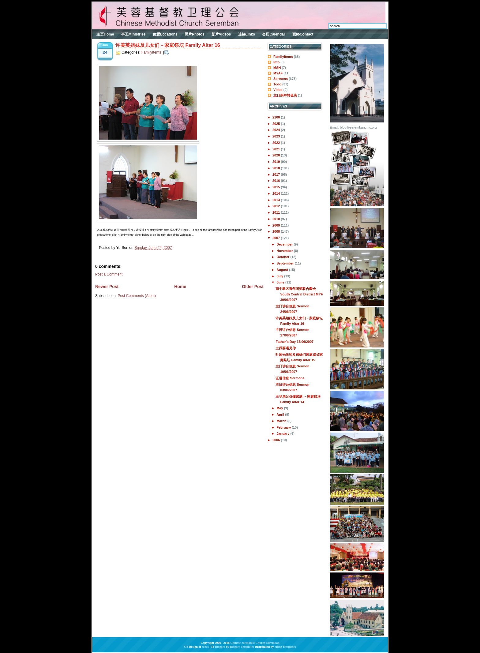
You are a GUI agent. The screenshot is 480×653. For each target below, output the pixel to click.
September (285, 263)
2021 (276, 149)
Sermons (280, 79)
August (282, 270)
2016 (276, 180)
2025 (276, 124)
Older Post (253, 286)
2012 (276, 206)
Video (278, 90)
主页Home (105, 34)
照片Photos (194, 34)
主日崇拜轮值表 (285, 95)
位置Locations (165, 34)
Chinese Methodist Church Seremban (254, 642)
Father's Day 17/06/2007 (294, 341)
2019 (276, 161)
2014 (276, 193)
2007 (276, 238)
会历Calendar (273, 34)
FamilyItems (151, 52)
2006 (276, 440)
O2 (186, 646)
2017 (276, 174)
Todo (277, 84)
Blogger (220, 646)
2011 (276, 212)
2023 (276, 136)
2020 (276, 155)
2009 (276, 225)
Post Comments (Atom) (137, 296)
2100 (276, 117)
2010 (276, 219)
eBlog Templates (285, 646)
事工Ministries (133, 34)
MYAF (278, 73)
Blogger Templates (242, 646)
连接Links (246, 34)
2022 (276, 142)
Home (180, 286)
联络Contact (302, 34)
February (284, 427)
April (280, 414)
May (280, 408)
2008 (276, 231)
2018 (276, 168)
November (285, 251)
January (283, 433)
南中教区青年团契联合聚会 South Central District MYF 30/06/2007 (299, 294)
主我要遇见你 (286, 348)
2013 (276, 200)
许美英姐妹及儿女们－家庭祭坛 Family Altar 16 (167, 45)
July (280, 276)
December (285, 244)
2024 (276, 130)
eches (205, 646)
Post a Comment (108, 274)
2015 (276, 187)
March (281, 421)
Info (276, 62)
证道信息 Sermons (290, 378)
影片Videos (221, 34)
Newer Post (106, 286)
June (280, 282)
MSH (277, 67)
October (283, 257)
